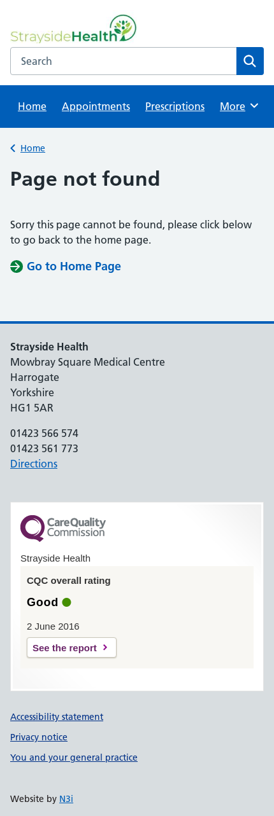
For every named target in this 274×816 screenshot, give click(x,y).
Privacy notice (39, 737)
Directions (33, 463)
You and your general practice (74, 757)
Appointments (96, 106)
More (241, 105)
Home (32, 106)
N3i (66, 799)
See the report (64, 647)
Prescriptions (175, 106)
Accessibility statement (56, 717)
